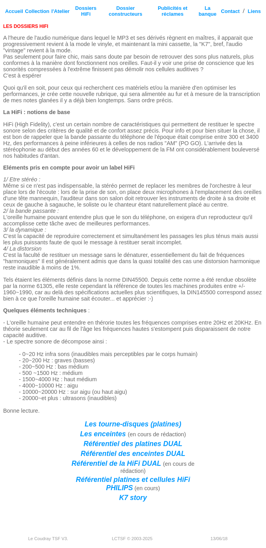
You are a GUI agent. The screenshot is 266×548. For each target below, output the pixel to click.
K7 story (133, 498)
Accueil (14, 11)
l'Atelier (60, 11)
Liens (254, 11)
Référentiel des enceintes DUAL (133, 454)
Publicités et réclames (172, 11)
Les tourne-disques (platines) (133, 424)
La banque (208, 11)
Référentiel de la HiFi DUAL (117, 463)
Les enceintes (103, 434)
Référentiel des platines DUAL (132, 444)
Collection (37, 11)
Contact (230, 11)
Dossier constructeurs (125, 11)
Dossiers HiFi (85, 11)
